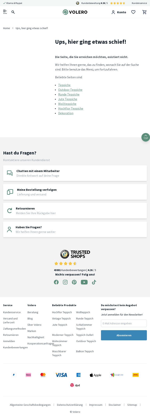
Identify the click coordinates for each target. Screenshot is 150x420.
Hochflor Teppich (62, 312)
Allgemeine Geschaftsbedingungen (30, 405)
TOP (146, 137)
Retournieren (11, 335)
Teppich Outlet (84, 335)
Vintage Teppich (61, 318)
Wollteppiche (67, 104)
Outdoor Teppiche (70, 90)
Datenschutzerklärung (70, 405)
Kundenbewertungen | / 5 (75, 261)
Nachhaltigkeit (36, 337)
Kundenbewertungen (15, 347)
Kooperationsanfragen (41, 343)
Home (6, 28)
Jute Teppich (59, 324)
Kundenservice (139, 3)
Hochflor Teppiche (70, 108)
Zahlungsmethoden (14, 328)
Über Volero (34, 324)
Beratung (33, 312)
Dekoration (65, 113)
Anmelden (9, 341)
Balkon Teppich (85, 351)
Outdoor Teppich (86, 341)
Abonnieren (124, 335)
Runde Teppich (84, 318)
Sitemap (132, 405)
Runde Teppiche (68, 94)
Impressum (95, 405)
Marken (32, 331)
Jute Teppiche (67, 99)
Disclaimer (115, 405)
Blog (30, 318)
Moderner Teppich (62, 335)
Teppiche (64, 85)
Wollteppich (83, 312)
